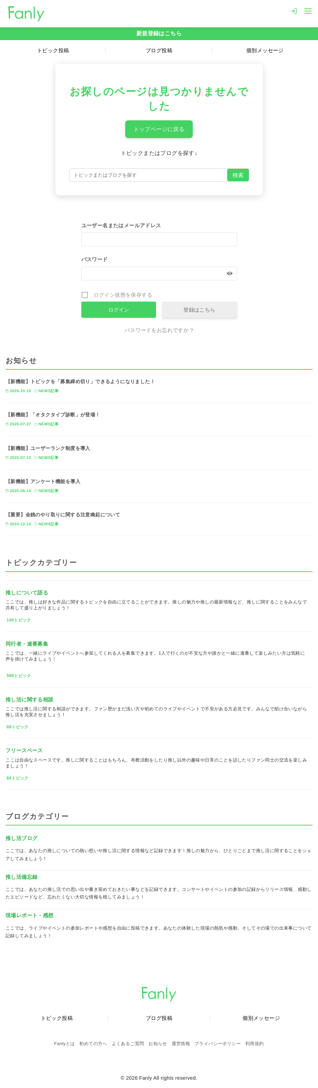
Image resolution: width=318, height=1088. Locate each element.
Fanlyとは (64, 1043)
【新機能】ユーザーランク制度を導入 (48, 448)
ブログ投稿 (159, 50)
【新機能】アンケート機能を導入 (43, 481)
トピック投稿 (53, 50)
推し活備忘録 (21, 877)
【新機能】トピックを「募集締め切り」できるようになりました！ (80, 381)
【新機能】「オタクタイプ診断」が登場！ (53, 414)
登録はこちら (199, 310)
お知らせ (157, 1043)
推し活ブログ (21, 838)
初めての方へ (93, 1043)
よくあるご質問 (128, 1043)
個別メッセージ (265, 50)
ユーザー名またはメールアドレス (121, 226)
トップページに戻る (159, 129)
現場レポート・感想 (30, 915)
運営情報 (181, 1043)
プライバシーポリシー (217, 1043)
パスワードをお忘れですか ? (159, 330)
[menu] (308, 10)
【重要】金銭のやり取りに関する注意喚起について (63, 514)
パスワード (94, 260)
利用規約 (254, 1043)
